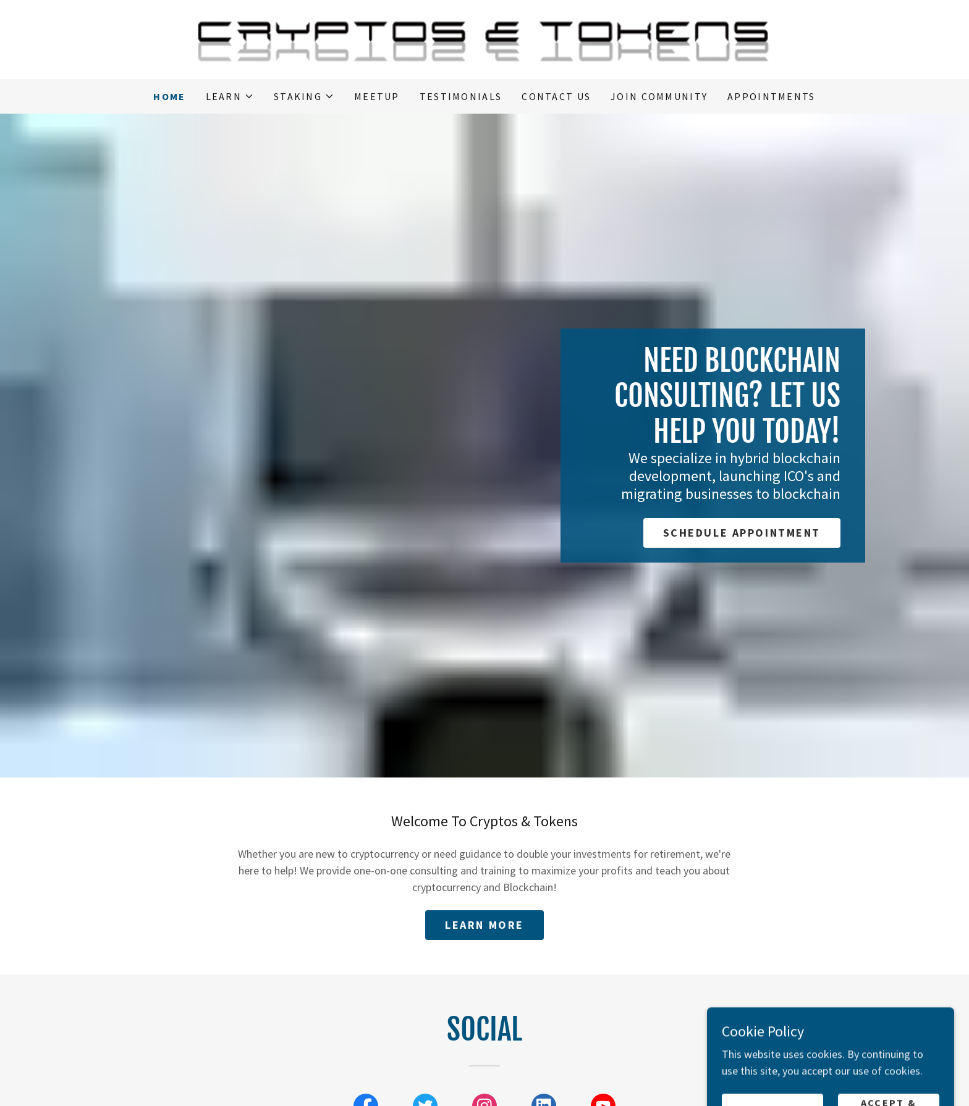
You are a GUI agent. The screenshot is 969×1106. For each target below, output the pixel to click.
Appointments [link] (771, 96)
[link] (484, 38)
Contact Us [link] (556, 96)
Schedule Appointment (742, 533)
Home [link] (169, 96)
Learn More (484, 925)
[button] (230, 96)
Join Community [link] (659, 96)
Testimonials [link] (461, 96)
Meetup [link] (377, 96)
